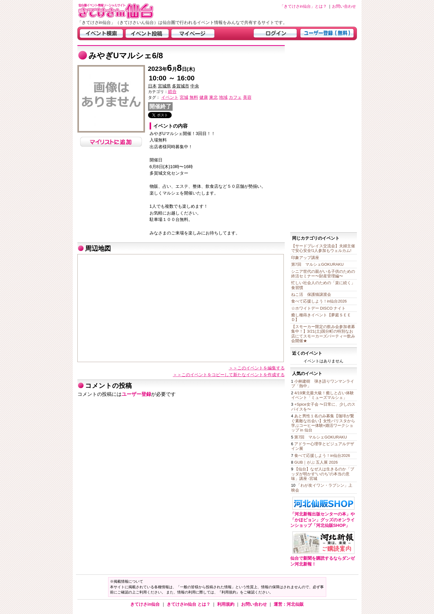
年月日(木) (171, 69)
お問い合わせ (254, 604)
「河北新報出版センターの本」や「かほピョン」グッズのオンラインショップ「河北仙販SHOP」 (322, 520)
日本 (152, 85)
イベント (169, 97)
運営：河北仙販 (289, 604)
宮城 (184, 97)
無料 (194, 97)
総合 (172, 91)
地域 (223, 97)
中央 (194, 85)
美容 (247, 97)
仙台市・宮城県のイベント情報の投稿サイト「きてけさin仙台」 (123, 11)
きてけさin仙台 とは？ (189, 604)
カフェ (235, 97)
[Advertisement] (323, 137)
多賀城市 (180, 85)
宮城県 (164, 85)
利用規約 (226, 604)
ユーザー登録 (136, 394)
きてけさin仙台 (145, 604)
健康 (203, 97)
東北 (213, 97)
